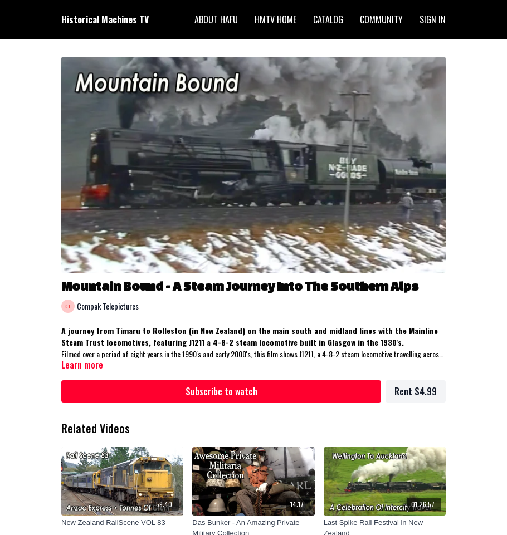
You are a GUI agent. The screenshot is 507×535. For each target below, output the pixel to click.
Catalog (328, 19)
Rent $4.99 (415, 391)
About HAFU (216, 19)
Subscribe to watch (221, 391)
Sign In (433, 19)
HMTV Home (275, 19)
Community (381, 19)
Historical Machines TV (105, 19)
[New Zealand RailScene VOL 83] (122, 522)
